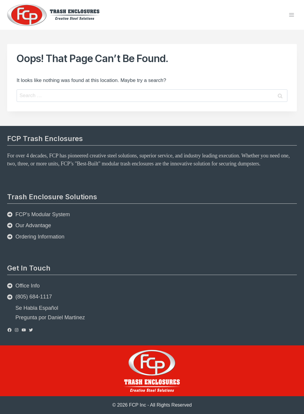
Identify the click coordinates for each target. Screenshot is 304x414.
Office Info (27, 286)
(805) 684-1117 (33, 297)
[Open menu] (291, 14)
